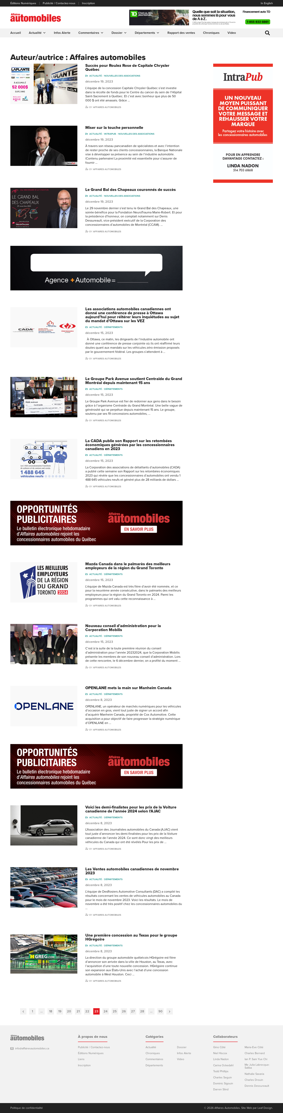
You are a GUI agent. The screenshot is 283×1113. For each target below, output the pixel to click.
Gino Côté (219, 1047)
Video (232, 33)
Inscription (88, 3)
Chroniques (211, 33)
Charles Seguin (222, 1077)
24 (105, 1011)
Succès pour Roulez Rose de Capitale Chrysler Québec (127, 67)
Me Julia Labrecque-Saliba (257, 1066)
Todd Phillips (221, 1071)
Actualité (37, 33)
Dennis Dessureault (257, 1085)
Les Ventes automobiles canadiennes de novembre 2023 (132, 871)
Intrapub (110, 134)
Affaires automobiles (107, 107)
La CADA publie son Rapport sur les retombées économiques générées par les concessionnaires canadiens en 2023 (130, 445)
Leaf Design (265, 1108)
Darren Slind (221, 1089)
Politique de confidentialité (26, 1108)
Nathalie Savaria (254, 1073)
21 (78, 1011)
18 (50, 1011)
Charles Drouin (254, 1079)
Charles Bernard (255, 1053)
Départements (147, 33)
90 (160, 1011)
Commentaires (91, 33)
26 (124, 1011)
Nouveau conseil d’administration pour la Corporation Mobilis (123, 628)
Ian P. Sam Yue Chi (256, 1059)
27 (133, 1011)
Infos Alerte (62, 33)
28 (142, 1011)
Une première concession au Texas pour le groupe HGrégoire (131, 937)
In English (267, 3)
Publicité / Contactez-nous (59, 3)
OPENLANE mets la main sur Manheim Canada (128, 688)
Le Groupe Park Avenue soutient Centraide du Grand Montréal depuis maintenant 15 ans (133, 381)
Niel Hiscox (220, 1053)
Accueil (15, 33)
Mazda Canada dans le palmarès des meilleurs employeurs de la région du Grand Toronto (127, 566)
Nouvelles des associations (122, 76)
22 (87, 1011)
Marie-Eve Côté (254, 1047)
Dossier (119, 33)
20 (69, 1011)
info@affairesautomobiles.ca (32, 1048)
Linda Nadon (221, 1059)
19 (59, 1011)
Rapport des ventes (181, 33)
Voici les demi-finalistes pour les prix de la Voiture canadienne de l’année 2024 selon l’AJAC (130, 809)
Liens (81, 1059)
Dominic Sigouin (223, 1083)
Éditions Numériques (23, 3)
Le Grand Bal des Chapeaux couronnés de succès (130, 189)
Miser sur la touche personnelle (114, 127)
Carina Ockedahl (223, 1065)
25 (115, 1011)
